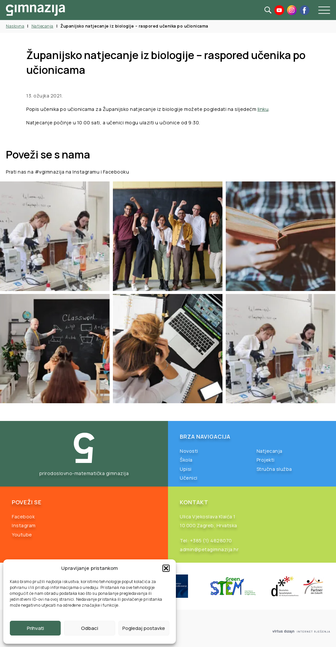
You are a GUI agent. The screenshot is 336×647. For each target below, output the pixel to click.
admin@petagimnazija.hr (209, 549)
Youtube (22, 535)
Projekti (266, 460)
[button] (166, 568)
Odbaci (89, 628)
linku (263, 109)
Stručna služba (274, 469)
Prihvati (35, 628)
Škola (186, 460)
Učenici (189, 478)
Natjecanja (42, 26)
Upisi (186, 469)
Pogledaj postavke (143, 628)
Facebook (23, 516)
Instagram (24, 525)
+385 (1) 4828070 (211, 540)
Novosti (189, 451)
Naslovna (15, 26)
